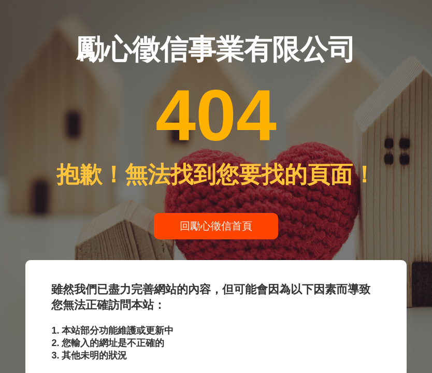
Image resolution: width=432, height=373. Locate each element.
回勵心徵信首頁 (216, 226)
